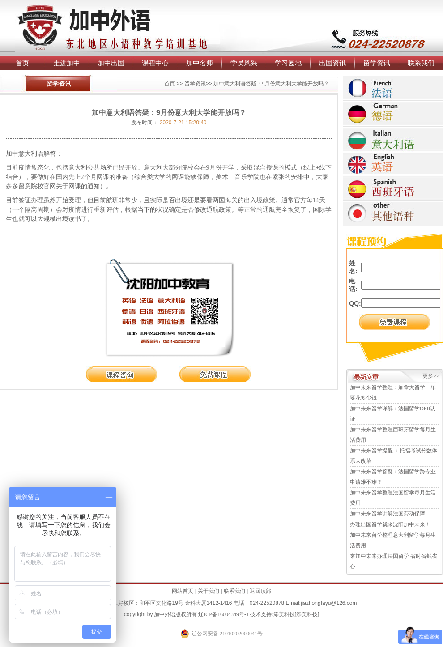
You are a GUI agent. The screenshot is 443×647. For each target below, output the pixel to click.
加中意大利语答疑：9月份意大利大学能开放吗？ (271, 84)
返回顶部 (260, 591)
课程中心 (155, 63)
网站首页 (182, 591)
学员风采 (243, 63)
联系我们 (421, 63)
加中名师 (199, 63)
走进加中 (66, 63)
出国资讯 (332, 63)
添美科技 (284, 614)
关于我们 (208, 591)
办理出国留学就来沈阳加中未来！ (390, 524)
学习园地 (288, 63)
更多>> (430, 376)
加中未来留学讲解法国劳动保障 (387, 514)
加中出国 (111, 63)
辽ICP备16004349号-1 (223, 614)
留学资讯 (376, 63)
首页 (22, 63)
